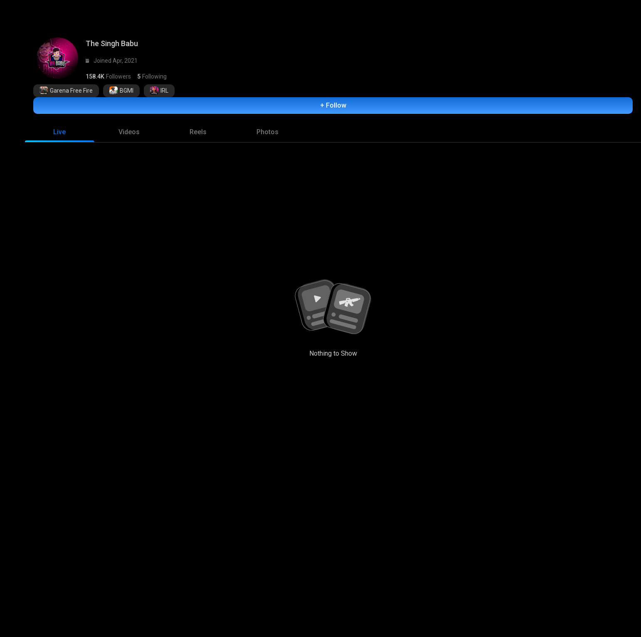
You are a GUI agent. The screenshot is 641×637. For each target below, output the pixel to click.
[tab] (59, 128)
